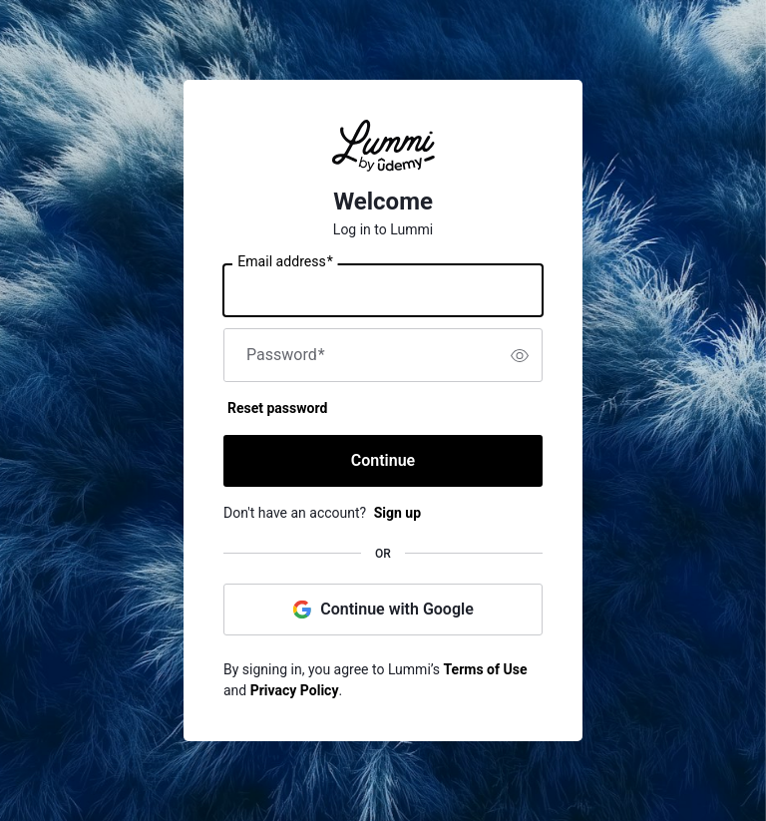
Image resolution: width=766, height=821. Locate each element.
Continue (383, 460)
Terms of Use (486, 669)
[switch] (520, 355)
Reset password (277, 408)
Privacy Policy (294, 690)
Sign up (397, 513)
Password (285, 355)
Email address (284, 262)
